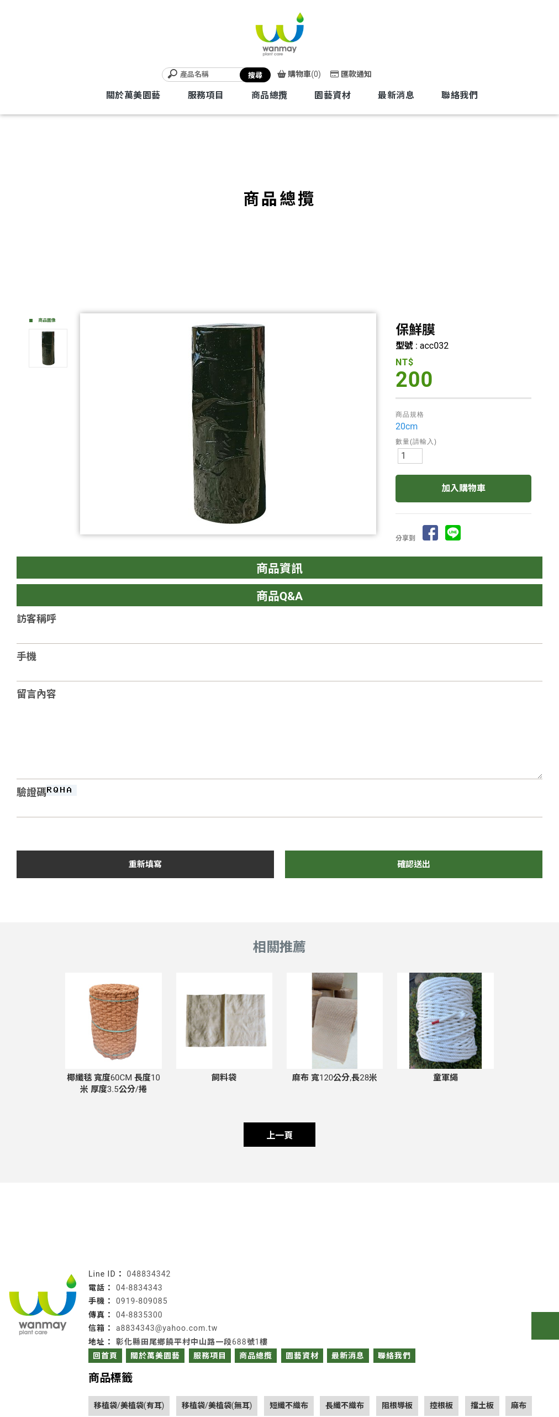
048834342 (149, 1273)
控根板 (441, 1405)
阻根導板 (397, 1405)
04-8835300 (139, 1314)
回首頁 (105, 1355)
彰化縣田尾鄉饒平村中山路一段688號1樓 (192, 1341)
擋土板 (482, 1405)
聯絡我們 (459, 95)
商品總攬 (269, 95)
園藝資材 (332, 95)
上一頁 (279, 1135)
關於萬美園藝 (133, 95)
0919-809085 (142, 1301)
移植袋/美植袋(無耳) (217, 1405)
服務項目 (206, 95)
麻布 (518, 1405)
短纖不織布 (289, 1405)
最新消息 (396, 95)
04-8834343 (139, 1287)
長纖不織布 (344, 1405)
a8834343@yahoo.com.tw (167, 1328)
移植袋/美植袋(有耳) (129, 1405)
